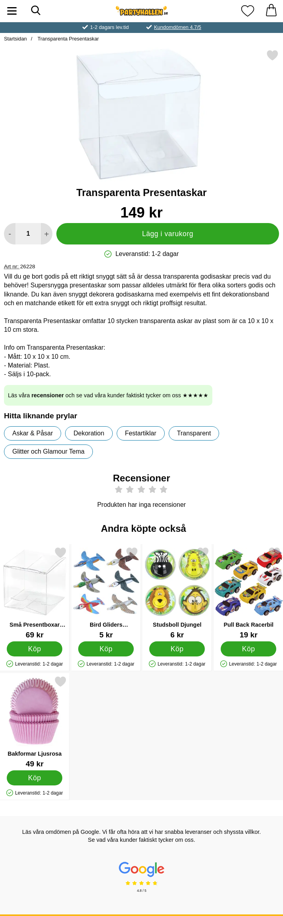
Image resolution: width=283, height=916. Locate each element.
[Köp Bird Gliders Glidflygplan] (106, 648)
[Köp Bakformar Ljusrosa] (34, 777)
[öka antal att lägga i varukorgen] (46, 233)
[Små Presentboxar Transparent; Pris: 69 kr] (34, 592)
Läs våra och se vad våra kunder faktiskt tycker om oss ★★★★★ (108, 395)
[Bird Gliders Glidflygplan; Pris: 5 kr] (106, 592)
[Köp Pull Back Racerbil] (248, 648)
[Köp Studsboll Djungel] (177, 648)
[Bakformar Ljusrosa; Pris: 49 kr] (34, 721)
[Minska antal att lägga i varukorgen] (9, 233)
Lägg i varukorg (167, 234)
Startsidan (15, 39)
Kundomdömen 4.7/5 (177, 27)
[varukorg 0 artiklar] (271, 11)
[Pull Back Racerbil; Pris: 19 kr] (248, 592)
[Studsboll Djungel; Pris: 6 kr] (177, 592)
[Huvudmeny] (12, 11)
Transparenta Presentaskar (67, 39)
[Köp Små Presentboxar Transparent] (34, 648)
